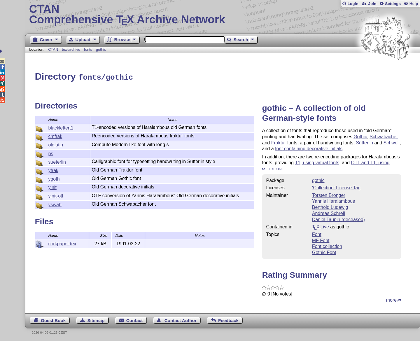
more (391, 299)
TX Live (320, 225)
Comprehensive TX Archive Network (222, 14)
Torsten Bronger (328, 194)
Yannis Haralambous (333, 200)
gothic (101, 49)
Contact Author (180, 319)
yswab (54, 203)
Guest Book (53, 319)
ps (50, 152)
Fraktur (278, 141)
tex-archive (71, 49)
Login (352, 3)
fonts (88, 49)
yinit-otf (55, 195)
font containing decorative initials (308, 147)
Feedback (228, 319)
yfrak (53, 169)
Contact (134, 319)
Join (372, 3)
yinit (52, 186)
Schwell (392, 141)
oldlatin (55, 143)
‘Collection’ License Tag (336, 186)
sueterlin (57, 161)
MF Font (321, 239)
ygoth (54, 178)
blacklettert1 (60, 127)
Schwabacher (384, 135)
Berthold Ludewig (330, 206)
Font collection (327, 245)
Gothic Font (324, 251)
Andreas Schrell (328, 212)
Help (414, 3)
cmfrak (55, 135)
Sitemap (95, 319)
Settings (393, 3)
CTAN (53, 49)
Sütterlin (364, 141)
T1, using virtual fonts (317, 161)
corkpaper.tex (62, 242)
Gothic (360, 135)
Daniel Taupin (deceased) (338, 218)
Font (316, 233)
